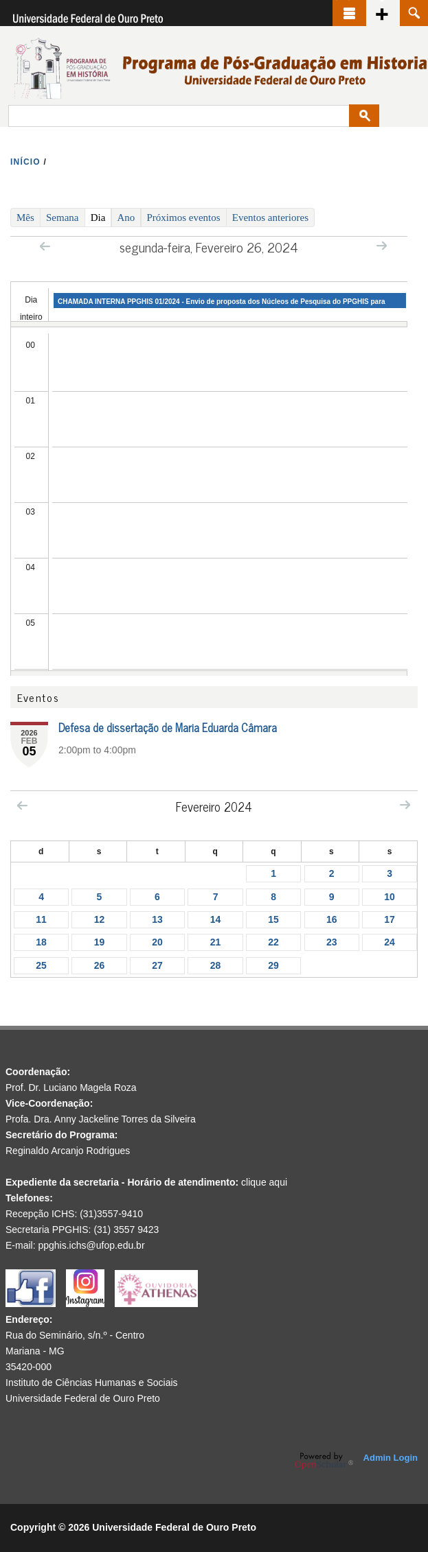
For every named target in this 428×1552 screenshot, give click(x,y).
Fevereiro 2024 (214, 806)
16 (331, 919)
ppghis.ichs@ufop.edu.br (91, 1245)
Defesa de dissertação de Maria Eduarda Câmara (167, 727)
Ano (126, 217)
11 (41, 919)
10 (389, 896)
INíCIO (25, 162)
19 (99, 942)
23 (331, 942)
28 (215, 965)
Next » (381, 245)
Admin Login (390, 1458)
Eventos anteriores (270, 217)
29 (273, 965)
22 (273, 942)
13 (157, 919)
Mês (25, 217)
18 (41, 942)
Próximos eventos (184, 217)
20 (157, 942)
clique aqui (264, 1182)
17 (389, 919)
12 (99, 919)
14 (215, 919)
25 (41, 965)
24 (389, 942)
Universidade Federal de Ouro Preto (82, 1398)
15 (273, 919)
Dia (101, 217)
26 (99, 965)
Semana (62, 217)
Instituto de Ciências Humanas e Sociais (91, 1382)
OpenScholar (324, 1461)
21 (215, 942)
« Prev (45, 246)
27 (157, 965)
